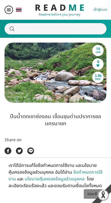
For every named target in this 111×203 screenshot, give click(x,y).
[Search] (55, 28)
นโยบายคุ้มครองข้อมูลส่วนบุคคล (55, 179)
